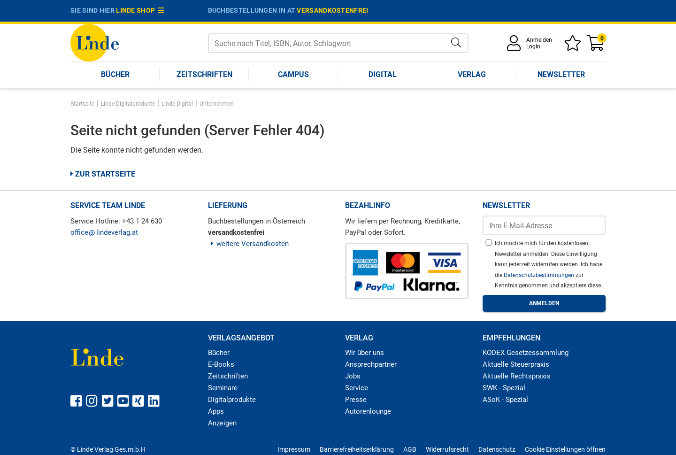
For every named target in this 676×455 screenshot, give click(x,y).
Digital (383, 74)
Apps (216, 411)
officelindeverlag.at (104, 232)
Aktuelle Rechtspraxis (517, 376)
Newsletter (561, 74)
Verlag (472, 74)
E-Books (221, 364)
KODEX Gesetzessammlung (525, 352)
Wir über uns (364, 352)
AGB (409, 449)
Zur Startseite (102, 174)
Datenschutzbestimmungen (540, 275)
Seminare (223, 388)
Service (356, 388)
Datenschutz (496, 449)
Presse (356, 399)
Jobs (353, 376)
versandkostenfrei (332, 10)
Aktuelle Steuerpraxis (516, 364)
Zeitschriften (204, 74)
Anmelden (539, 40)
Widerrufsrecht (447, 449)
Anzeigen (222, 423)
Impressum (293, 449)
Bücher (115, 74)
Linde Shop (140, 10)
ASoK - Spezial (505, 399)
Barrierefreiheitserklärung (357, 449)
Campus (293, 74)
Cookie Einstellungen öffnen (565, 449)
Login (533, 46)
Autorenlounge (368, 411)
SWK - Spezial (504, 388)
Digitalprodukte (232, 399)
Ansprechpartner (371, 364)
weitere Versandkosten (248, 243)
